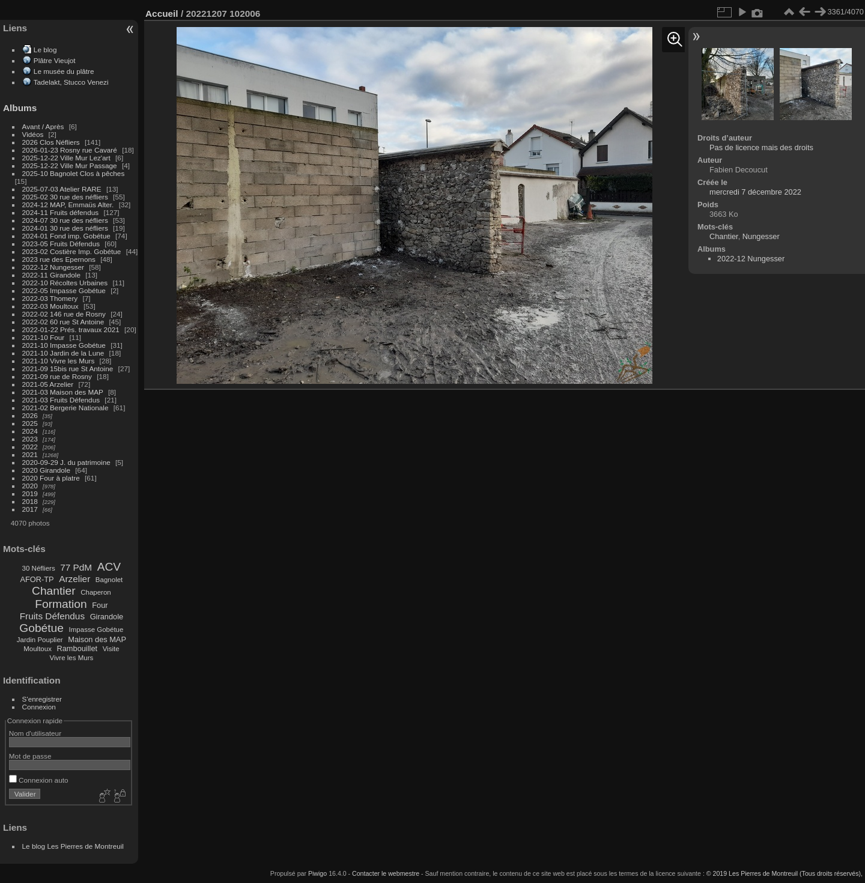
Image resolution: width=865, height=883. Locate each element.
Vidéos (33, 134)
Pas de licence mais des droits (761, 147)
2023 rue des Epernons (59, 259)
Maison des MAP (97, 639)
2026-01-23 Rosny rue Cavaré (69, 150)
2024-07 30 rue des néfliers (65, 220)
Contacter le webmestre (385, 873)
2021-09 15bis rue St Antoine (68, 368)
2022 (30, 447)
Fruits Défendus (52, 616)
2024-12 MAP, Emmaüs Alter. (68, 204)
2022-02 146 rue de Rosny (64, 314)
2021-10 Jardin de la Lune (63, 353)
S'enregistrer (42, 699)
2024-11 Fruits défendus (60, 212)
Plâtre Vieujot (55, 60)
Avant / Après (43, 126)
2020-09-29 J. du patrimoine (66, 462)
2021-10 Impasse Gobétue (64, 345)
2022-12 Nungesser (53, 267)
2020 (30, 486)
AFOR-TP (36, 579)
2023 (30, 439)
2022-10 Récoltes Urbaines (65, 283)
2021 (30, 454)
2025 (30, 423)
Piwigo (317, 873)
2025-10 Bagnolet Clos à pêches (73, 173)
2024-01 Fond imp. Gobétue (66, 236)
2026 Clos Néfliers (51, 142)
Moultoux (37, 648)
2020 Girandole (46, 470)
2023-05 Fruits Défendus (61, 243)
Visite (111, 648)
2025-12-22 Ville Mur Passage (69, 165)
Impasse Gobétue (96, 629)
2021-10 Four (43, 337)
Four (100, 605)
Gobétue (41, 628)
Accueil (161, 13)
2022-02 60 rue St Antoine (63, 322)
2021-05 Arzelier (48, 384)
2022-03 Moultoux (50, 306)
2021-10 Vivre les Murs (58, 361)
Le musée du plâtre (64, 71)
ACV (109, 566)
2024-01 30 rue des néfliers (66, 228)
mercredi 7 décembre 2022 (755, 191)
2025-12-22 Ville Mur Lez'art (66, 158)
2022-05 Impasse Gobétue (64, 290)
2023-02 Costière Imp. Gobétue (71, 251)
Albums (20, 108)
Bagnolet (109, 579)
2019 (30, 493)
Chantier (54, 590)
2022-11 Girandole (51, 275)
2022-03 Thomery (50, 298)
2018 (30, 501)
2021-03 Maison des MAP (62, 392)
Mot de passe (30, 756)
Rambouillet (77, 648)
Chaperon (95, 592)
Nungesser (761, 236)
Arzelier (74, 579)
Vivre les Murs (72, 657)
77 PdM (76, 567)
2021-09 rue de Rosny (57, 376)
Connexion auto (38, 780)
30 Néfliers (38, 568)
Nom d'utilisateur (35, 733)
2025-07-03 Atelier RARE (62, 189)
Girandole (107, 616)
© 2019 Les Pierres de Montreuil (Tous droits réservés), (784, 873)
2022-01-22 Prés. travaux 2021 (71, 329)
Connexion (39, 707)
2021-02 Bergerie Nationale (65, 407)
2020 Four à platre (51, 478)
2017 (30, 509)
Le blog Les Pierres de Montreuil (73, 846)
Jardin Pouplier (40, 639)
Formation (60, 604)
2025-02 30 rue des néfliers (65, 197)
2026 (30, 415)
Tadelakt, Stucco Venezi (71, 82)
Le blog (45, 49)
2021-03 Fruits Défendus (61, 400)
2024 (30, 431)
